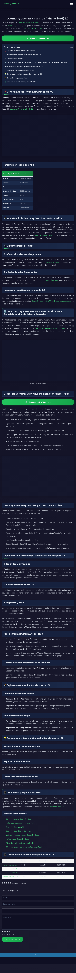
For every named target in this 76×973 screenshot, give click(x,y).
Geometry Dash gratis (17, 25)
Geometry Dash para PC (15, 827)
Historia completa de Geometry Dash (20, 823)
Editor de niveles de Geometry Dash (19, 843)
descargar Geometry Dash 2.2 (21, 109)
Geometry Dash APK (57, 807)
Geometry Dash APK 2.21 (38, 38)
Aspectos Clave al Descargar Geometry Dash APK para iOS (24, 66)
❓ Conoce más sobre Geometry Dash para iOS (20, 51)
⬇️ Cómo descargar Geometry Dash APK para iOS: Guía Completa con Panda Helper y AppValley (36, 62)
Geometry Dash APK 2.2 (13, 4)
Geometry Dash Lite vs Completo (18, 831)
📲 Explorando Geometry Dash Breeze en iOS (19, 70)
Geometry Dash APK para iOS (30, 23)
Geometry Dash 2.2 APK (34, 28)
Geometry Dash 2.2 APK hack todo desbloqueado (51, 301)
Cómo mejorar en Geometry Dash (19, 819)
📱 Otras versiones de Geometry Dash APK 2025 (20, 82)
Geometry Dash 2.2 (54, 262)
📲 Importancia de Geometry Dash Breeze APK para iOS (23, 54)
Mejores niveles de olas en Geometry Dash (22, 835)
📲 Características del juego (14, 58)
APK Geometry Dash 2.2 (45, 235)
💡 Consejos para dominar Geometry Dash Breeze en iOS (23, 74)
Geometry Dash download (47, 280)
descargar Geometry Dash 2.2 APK (50, 328)
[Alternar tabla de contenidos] (70, 47)
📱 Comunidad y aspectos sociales (16, 78)
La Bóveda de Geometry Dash (17, 839)
